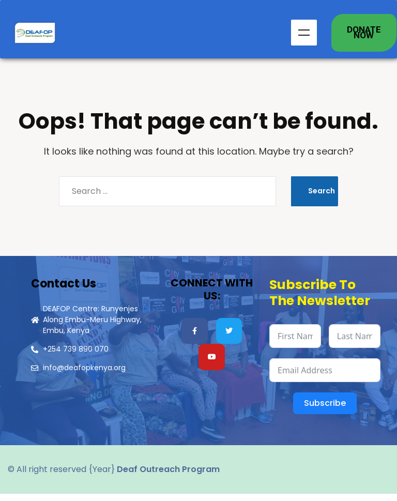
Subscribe (325, 410)
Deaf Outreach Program (168, 476)
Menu (304, 36)
